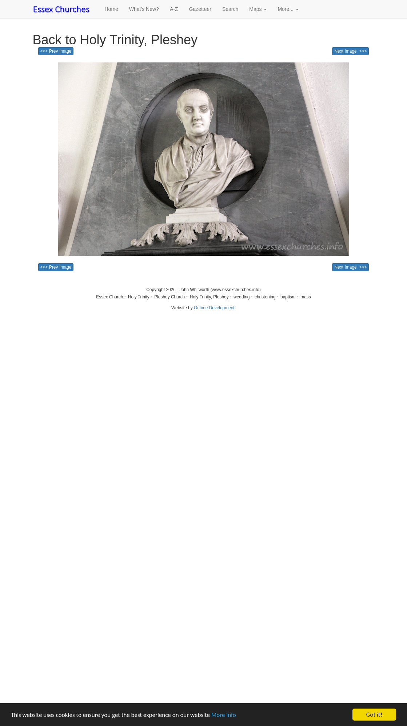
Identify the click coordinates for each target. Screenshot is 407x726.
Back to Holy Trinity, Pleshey (115, 39)
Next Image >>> (350, 51)
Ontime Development (214, 307)
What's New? (144, 9)
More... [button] (288, 9)
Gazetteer (200, 9)
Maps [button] (258, 9)
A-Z (174, 9)
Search (230, 9)
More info (223, 715)
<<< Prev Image (56, 51)
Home (111, 9)
